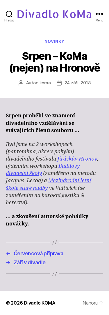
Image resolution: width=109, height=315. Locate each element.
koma (45, 82)
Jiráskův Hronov (77, 159)
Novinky (54, 41)
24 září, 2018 (78, 82)
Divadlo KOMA (40, 303)
